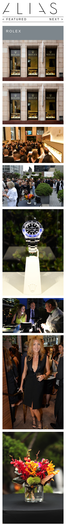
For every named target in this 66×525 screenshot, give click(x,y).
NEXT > (55, 19)
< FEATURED (14, 19)
